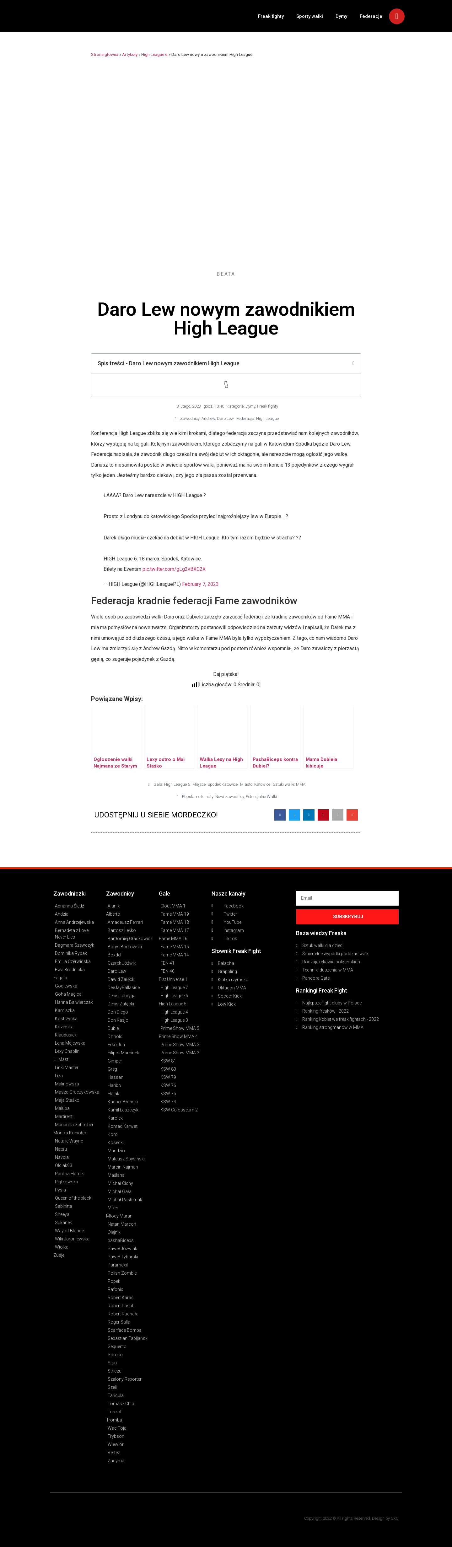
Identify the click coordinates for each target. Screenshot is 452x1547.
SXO (395, 1518)
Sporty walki (309, 16)
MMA (300, 784)
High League (267, 418)
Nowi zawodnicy (229, 796)
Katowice (262, 784)
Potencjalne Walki (261, 796)
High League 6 (154, 54)
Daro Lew (225, 418)
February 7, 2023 (200, 584)
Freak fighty (271, 16)
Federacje (371, 16)
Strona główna (104, 54)
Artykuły (129, 54)
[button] (280, 815)
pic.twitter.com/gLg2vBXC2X (174, 569)
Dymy (341, 16)
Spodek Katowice (222, 784)
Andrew (208, 418)
